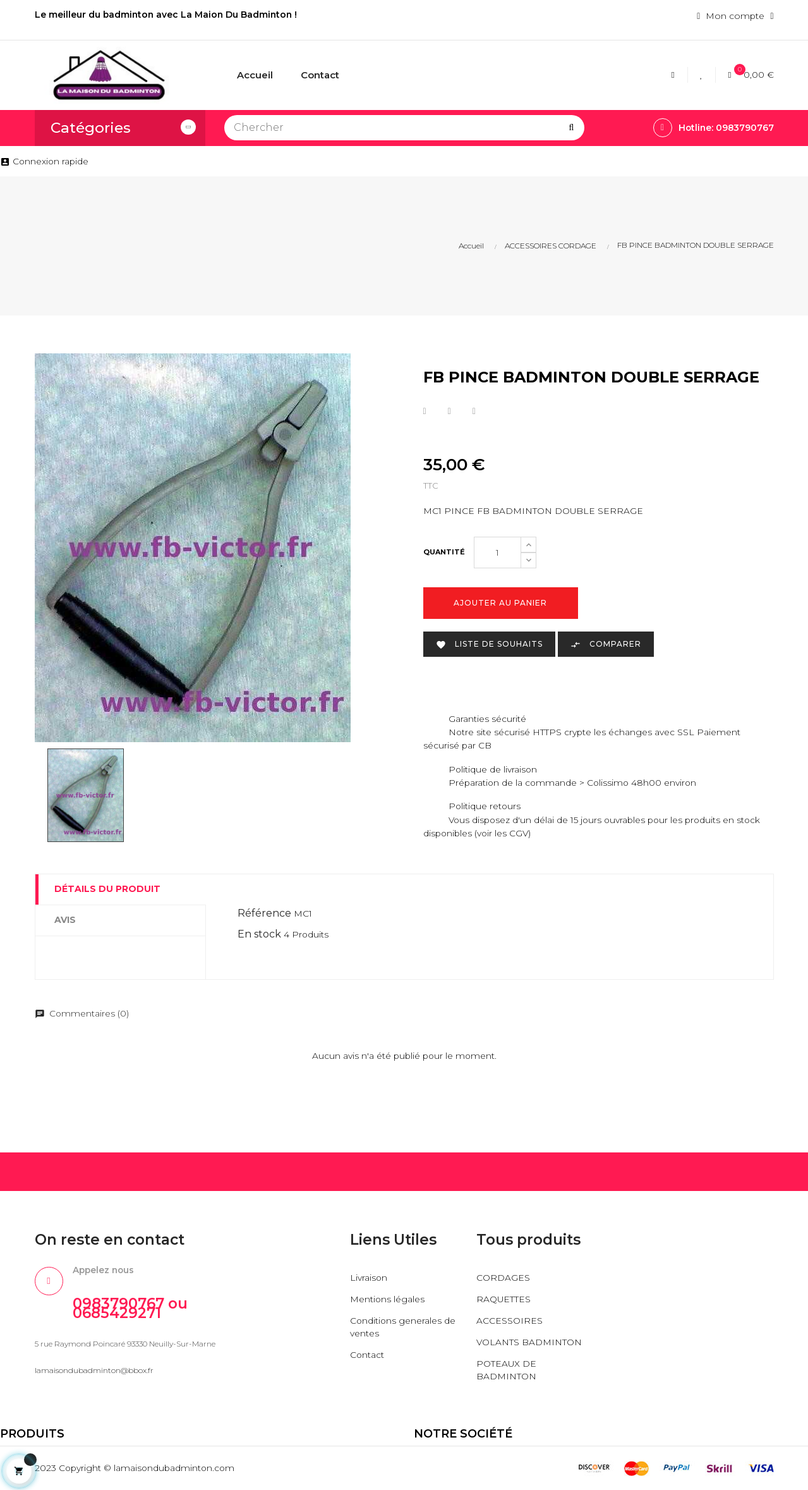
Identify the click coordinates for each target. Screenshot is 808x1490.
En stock (259, 934)
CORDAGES (503, 1278)
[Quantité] (497, 553)
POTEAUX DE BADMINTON (506, 1371)
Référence (264, 913)
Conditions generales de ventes (403, 1328)
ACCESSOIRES (509, 1321)
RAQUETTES (503, 1299)
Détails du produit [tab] (107, 889)
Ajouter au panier (500, 603)
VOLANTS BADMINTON (529, 1342)
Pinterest (474, 411)
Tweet (449, 411)
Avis (65, 919)
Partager (424, 411)
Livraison (369, 1278)
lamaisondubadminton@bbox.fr (94, 1371)
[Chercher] (404, 127)
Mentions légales (387, 1299)
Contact (367, 1355)
